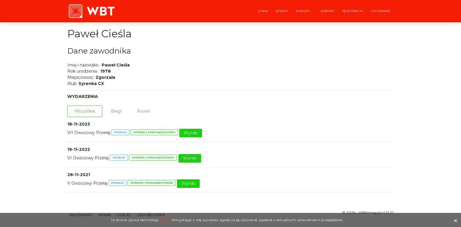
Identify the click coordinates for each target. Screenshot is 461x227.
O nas (263, 11)
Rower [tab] (144, 111)
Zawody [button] (302, 11)
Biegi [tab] (116, 111)
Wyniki (191, 133)
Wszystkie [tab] (84, 111)
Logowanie (380, 11)
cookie (165, 220)
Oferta (282, 11)
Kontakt (327, 11)
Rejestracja (352, 11)
